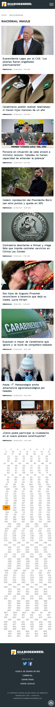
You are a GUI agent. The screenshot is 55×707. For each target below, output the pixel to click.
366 (18, 593)
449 (14, 628)
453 (49, 628)
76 (35, 474)
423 (40, 617)
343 (49, 582)
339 (14, 582)
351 (23, 586)
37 (23, 460)
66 (8, 472)
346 (27, 584)
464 (9, 635)
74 (20, 474)
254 (40, 544)
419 (5, 617)
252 (23, 544)
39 (39, 460)
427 (27, 619)
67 (16, 472)
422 (31, 617)
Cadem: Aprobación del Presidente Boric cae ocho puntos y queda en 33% (27, 201)
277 (5, 556)
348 (45, 584)
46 (42, 463)
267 (18, 551)
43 (19, 463)
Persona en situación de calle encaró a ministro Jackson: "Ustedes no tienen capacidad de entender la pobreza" (26, 155)
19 (27, 453)
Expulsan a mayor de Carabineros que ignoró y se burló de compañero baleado (27, 343)
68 (24, 472)
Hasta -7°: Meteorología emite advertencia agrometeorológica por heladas (24, 388)
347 (36, 584)
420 (14, 617)
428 (36, 619)
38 (31, 460)
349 (5, 586)
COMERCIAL (28, 675)
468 (45, 635)
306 (37, 568)
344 (10, 584)
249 (45, 542)
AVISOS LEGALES (27, 683)
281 (40, 556)
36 (16, 460)
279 (23, 556)
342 (41, 582)
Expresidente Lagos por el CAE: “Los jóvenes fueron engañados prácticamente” (25, 62)
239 (5, 540)
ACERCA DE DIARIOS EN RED (27, 671)
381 (49, 598)
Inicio (3, 15)
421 (23, 617)
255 (49, 544)
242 (32, 540)
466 (27, 635)
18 (20, 453)
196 (31, 521)
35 (8, 460)
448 (5, 628)
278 (14, 556)
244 (49, 540)
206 (27, 526)
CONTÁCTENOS (27, 679)
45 (35, 463)
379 (31, 598)
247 (27, 542)
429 (45, 619)
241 (23, 540)
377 (14, 598)
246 (19, 542)
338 (5, 582)
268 (27, 551)
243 (41, 540)
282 (49, 556)
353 (41, 586)
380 (41, 598)
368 (36, 593)
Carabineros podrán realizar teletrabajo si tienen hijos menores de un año (26, 108)
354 (49, 586)
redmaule (7, 69)
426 (19, 619)
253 (32, 544)
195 (23, 521)
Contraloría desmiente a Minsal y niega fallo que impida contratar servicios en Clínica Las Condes (27, 248)
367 (27, 593)
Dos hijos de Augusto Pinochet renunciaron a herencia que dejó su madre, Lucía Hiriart (24, 297)
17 (12, 453)
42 (12, 463)
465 (18, 635)
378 (23, 598)
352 (32, 586)
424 (49, 617)
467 (36, 635)
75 (27, 474)
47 (50, 463)
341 (32, 582)
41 (5, 463)
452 (41, 628)
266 (9, 551)
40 (46, 460)
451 (32, 628)
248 (36, 542)
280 (32, 556)
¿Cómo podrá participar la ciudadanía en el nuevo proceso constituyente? (26, 434)
